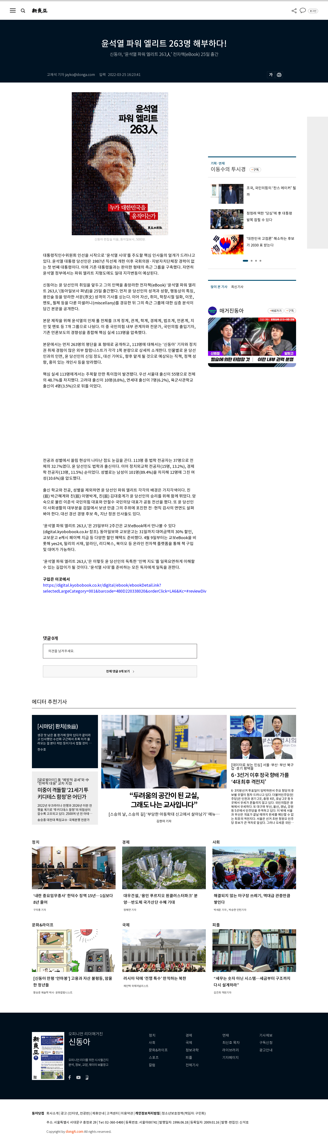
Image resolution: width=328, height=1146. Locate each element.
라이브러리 (230, 1050)
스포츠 (154, 1058)
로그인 (313, 11)
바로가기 (276, 311)
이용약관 (127, 1113)
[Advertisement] (109, 422)
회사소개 (52, 1113)
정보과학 (192, 1050)
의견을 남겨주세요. (61, 651)
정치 (152, 1035)
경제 (189, 1035)
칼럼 (152, 1065)
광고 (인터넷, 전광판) (75, 1113)
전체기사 (192, 1065)
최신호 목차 (231, 1043)
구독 (256, 170)
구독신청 (266, 1043)
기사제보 (266, 1035)
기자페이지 (230, 1058)
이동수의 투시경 (228, 169)
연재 (225, 1035)
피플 (189, 1058)
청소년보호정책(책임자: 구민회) (184, 1113)
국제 (189, 1043)
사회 (152, 1043)
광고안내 (266, 1050)
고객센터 (113, 1113)
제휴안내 (98, 1113)
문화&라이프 (158, 1050)
